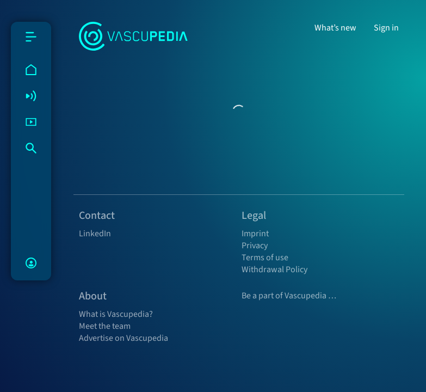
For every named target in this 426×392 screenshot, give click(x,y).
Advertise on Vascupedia (123, 338)
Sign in (386, 28)
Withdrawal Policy (274, 269)
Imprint (255, 234)
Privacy (255, 246)
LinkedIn (95, 234)
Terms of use (265, 258)
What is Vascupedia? (116, 314)
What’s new (335, 28)
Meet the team (105, 326)
